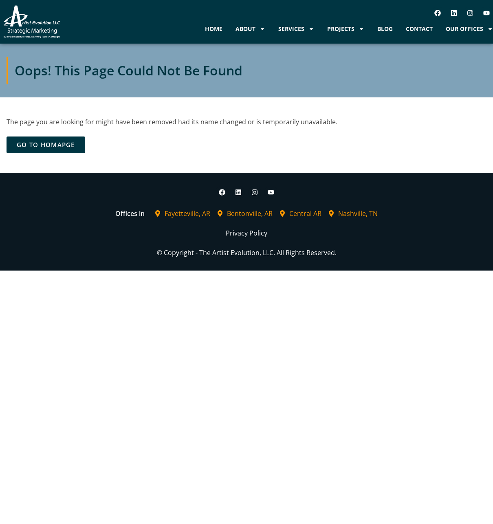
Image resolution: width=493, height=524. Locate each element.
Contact (419, 29)
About (250, 29)
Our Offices (469, 29)
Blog (385, 29)
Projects (345, 29)
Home (213, 29)
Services (296, 29)
